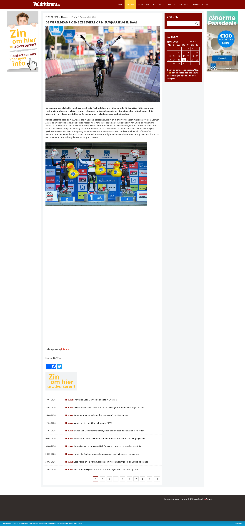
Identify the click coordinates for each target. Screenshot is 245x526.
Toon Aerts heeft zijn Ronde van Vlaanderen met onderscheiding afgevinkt (105, 438)
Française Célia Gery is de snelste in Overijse (91, 399)
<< (191, 41)
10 (157, 479)
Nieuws (130, 4)
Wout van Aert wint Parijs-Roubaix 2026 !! (88, 423)
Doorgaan (238, 523)
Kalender (184, 4)
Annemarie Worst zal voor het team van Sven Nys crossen (97, 415)
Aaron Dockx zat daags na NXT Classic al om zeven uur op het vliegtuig (103, 446)
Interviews (143, 4)
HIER (169, 72)
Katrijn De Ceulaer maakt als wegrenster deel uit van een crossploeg (102, 454)
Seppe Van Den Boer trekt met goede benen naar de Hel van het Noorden (104, 430)
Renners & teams (201, 4)
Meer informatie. (75, 523)
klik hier (65, 349)
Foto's (171, 4)
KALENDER (172, 37)
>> (194, 41)
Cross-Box (158, 4)
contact (184, 499)
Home (119, 4)
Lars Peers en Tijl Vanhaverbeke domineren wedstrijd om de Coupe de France (106, 461)
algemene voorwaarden (172, 499)
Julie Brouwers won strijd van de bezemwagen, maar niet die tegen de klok (105, 407)
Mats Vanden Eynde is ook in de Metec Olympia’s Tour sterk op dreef (102, 469)
